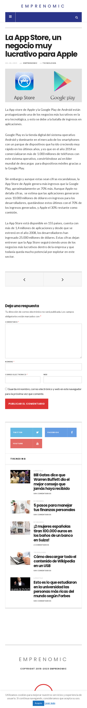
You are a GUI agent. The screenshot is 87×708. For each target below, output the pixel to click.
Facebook (62, 432)
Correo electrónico (16, 374)
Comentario (12, 322)
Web (45, 374)
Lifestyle (38, 471)
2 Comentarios (41, 545)
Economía (39, 501)
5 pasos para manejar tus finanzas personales (54, 507)
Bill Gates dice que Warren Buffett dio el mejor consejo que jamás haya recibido (52, 482)
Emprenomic (43, 6)
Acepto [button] (38, 703)
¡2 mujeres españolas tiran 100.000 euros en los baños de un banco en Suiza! (53, 533)
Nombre (9, 361)
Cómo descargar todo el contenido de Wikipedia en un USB (55, 561)
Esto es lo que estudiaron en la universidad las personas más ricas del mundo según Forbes (55, 589)
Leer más (50, 703)
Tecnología (49, 63)
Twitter (27, 432)
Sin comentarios (42, 493)
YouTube (27, 443)
